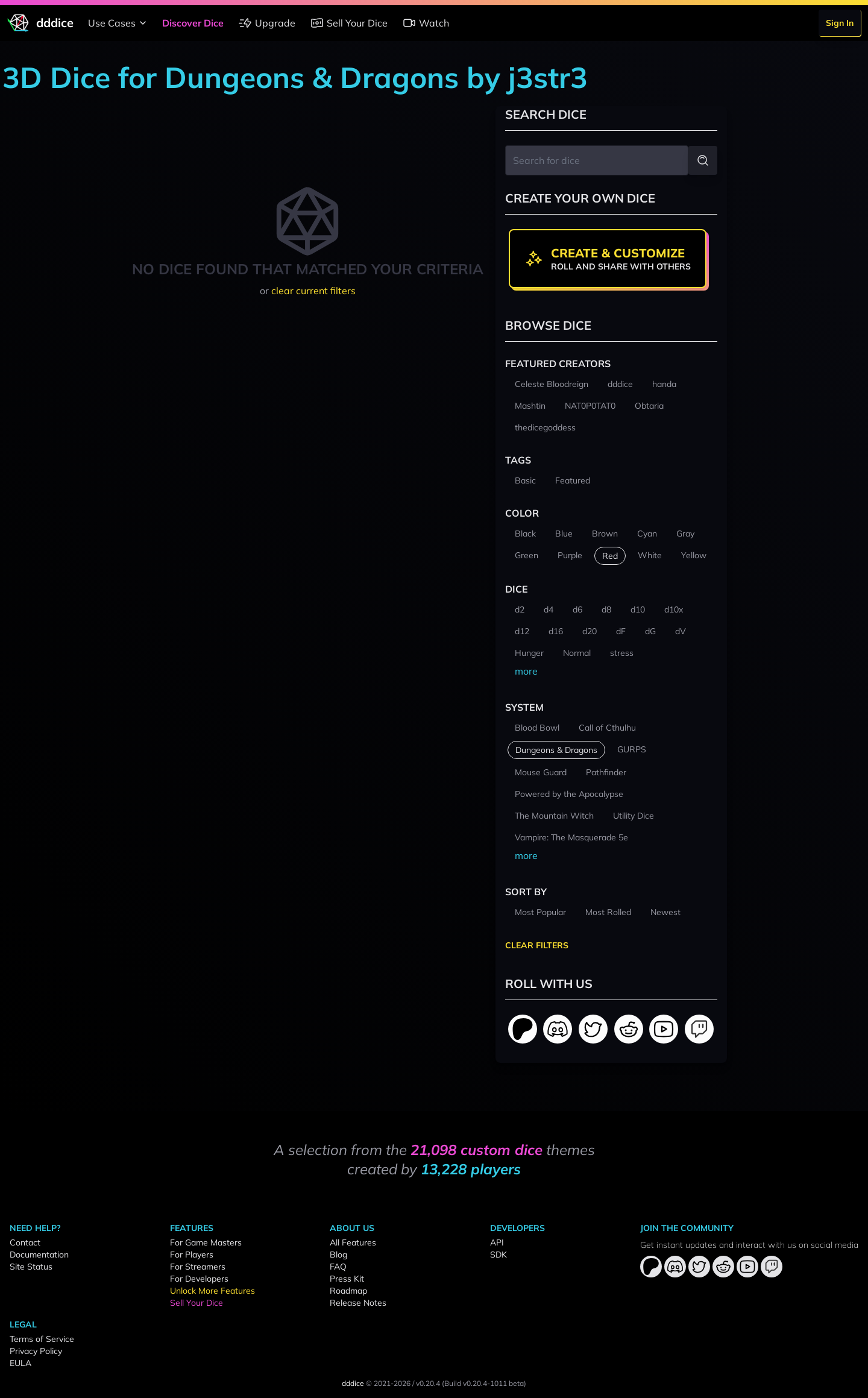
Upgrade (266, 23)
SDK (498, 1254)
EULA (20, 1363)
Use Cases (119, 23)
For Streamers (197, 1266)
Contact (25, 1242)
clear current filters (313, 291)
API (497, 1242)
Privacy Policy (36, 1351)
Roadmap (348, 1290)
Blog (338, 1254)
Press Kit (347, 1278)
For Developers (199, 1278)
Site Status (31, 1266)
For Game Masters (206, 1242)
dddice (353, 1383)
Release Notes (358, 1302)
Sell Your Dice (349, 23)
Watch (425, 23)
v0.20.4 (428, 1383)
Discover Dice (193, 23)
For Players (191, 1254)
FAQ (338, 1266)
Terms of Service (42, 1338)
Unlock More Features (212, 1290)
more (526, 671)
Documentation (39, 1254)
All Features (353, 1242)
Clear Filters (536, 945)
